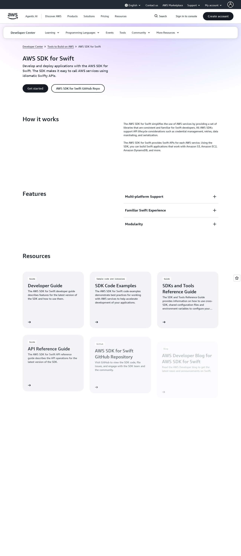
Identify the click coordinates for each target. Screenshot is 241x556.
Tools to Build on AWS (60, 46)
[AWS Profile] (230, 5)
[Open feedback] (236, 278)
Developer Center (33, 46)
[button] (53, 16)
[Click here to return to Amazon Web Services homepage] (13, 18)
